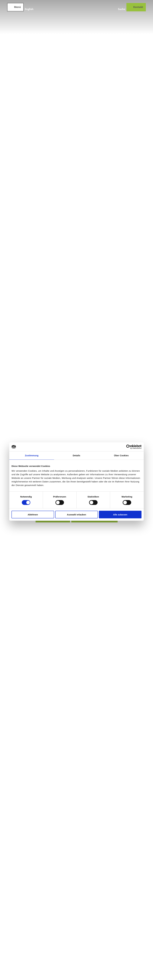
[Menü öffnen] (15, 7)
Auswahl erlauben (76, 514)
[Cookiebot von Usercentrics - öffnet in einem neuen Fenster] (128, 447)
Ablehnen (33, 514)
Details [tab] (76, 455)
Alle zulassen (120, 514)
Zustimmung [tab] (32, 455)
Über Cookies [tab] (121, 455)
